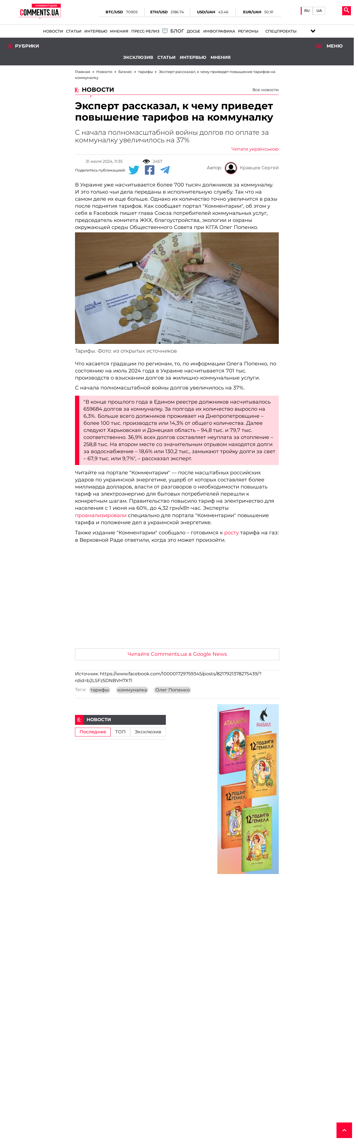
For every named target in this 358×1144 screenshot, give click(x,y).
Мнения (119, 31)
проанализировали (101, 515)
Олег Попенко (172, 690)
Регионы (248, 31)
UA (319, 10)
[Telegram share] (165, 170)
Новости (53, 31)
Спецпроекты (281, 31)
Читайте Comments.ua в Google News (177, 654)
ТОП (120, 731)
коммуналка (132, 690)
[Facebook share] (150, 170)
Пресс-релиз (145, 31)
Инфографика (219, 31)
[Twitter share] (133, 170)
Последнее (93, 731)
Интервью (95, 31)
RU (307, 10)
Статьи (74, 31)
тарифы (100, 690)
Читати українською (255, 149)
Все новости (265, 89)
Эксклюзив (138, 57)
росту (231, 532)
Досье (193, 31)
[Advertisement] (177, 601)
